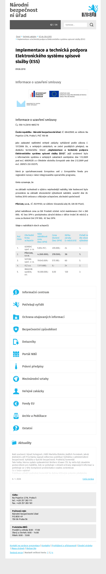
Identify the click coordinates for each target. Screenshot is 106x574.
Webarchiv (31, 548)
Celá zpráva (88, 479)
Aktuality (24, 443)
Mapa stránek (18, 548)
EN (56, 25)
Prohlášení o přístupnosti (64, 545)
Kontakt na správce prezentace (25, 545)
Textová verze (16, 552)
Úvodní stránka (53, 10)
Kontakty (46, 545)
